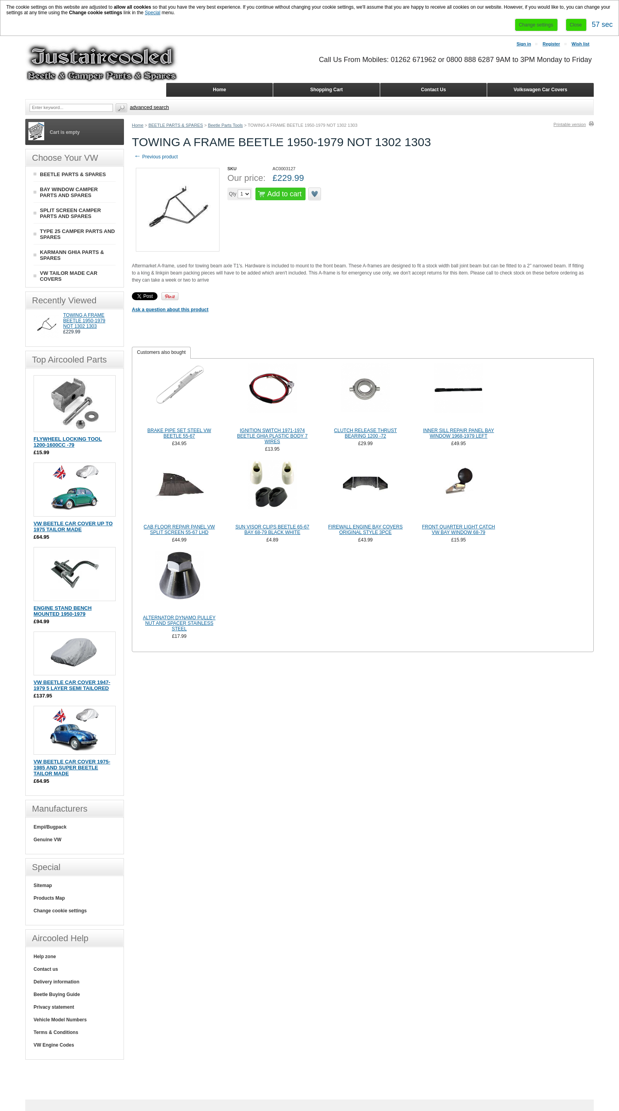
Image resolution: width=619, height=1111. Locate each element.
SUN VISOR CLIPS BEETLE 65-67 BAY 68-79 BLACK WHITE (272, 529)
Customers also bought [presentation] (161, 352)
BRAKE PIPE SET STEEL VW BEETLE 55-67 (179, 433)
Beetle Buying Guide (57, 994)
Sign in (523, 43)
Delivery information (56, 982)
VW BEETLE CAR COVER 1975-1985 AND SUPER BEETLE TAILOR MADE (72, 767)
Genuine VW (48, 839)
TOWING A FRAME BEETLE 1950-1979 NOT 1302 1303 (84, 320)
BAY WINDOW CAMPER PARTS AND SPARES (69, 192)
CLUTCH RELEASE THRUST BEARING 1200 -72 (365, 433)
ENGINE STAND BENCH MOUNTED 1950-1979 (63, 611)
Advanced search (149, 107)
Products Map (49, 898)
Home (137, 125)
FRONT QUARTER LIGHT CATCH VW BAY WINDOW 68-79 (458, 529)
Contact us (46, 969)
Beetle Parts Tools (225, 125)
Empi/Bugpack (50, 827)
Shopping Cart (326, 89)
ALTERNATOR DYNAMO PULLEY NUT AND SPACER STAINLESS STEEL (179, 623)
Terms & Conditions (56, 1032)
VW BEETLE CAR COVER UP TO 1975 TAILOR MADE (73, 526)
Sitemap (43, 885)
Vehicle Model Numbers (60, 1020)
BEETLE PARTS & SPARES (175, 125)
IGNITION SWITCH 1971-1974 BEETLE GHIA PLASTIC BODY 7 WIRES (272, 436)
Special (152, 12)
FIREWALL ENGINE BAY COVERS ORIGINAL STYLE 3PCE (365, 529)
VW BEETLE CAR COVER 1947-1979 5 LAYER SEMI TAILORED (72, 685)
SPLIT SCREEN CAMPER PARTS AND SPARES (70, 213)
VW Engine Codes (54, 1045)
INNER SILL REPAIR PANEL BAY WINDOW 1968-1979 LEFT (458, 433)
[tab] (161, 353)
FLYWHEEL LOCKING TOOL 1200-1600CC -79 (68, 442)
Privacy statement (54, 1007)
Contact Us (433, 89)
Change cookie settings (60, 911)
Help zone (45, 956)
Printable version (569, 124)
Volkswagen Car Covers (540, 89)
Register (551, 43)
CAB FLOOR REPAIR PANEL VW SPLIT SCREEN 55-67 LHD (179, 529)
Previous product (156, 157)
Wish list (580, 43)
